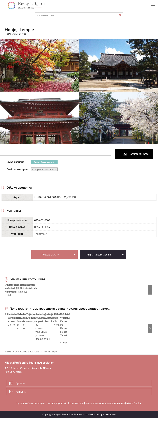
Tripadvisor (40, 233)
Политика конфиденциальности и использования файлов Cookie (104, 414)
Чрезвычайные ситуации (31, 414)
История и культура (43, 169)
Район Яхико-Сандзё (44, 162)
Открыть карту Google (98, 254)
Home (8, 363)
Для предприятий (56, 414)
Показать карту (50, 254)
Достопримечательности (27, 363)
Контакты (21, 402)
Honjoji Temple (50, 363)
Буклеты (20, 394)
